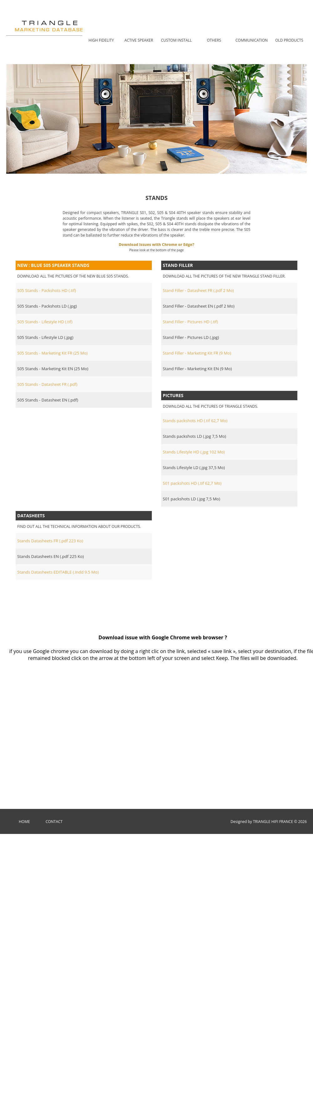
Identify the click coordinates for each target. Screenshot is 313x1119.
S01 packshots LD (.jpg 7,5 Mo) (191, 499)
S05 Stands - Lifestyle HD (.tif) (44, 321)
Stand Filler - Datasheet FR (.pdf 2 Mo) (198, 290)
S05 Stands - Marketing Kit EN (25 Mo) (52, 368)
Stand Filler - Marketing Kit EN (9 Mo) (197, 368)
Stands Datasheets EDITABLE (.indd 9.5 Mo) (58, 572)
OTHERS (214, 40)
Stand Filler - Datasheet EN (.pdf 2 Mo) (198, 306)
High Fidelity (101, 40)
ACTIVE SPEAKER (139, 40)
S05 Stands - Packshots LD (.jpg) (47, 306)
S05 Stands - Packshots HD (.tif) (46, 290)
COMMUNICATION (251, 40)
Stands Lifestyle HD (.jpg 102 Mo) (194, 452)
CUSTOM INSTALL (176, 40)
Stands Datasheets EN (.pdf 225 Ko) (50, 556)
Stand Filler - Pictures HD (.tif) (190, 321)
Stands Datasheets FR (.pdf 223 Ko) (50, 541)
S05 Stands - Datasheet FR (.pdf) (47, 384)
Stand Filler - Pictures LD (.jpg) (191, 337)
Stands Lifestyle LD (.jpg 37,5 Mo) (194, 467)
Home (24, 821)
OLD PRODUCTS (289, 40)
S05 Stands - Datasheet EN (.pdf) (47, 400)
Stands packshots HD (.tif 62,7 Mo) (195, 420)
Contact (54, 821)
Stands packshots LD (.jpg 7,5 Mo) (194, 436)
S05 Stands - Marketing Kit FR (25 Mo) (52, 353)
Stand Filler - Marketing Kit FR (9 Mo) (197, 353)
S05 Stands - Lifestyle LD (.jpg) (45, 337)
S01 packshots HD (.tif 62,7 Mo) (192, 483)
